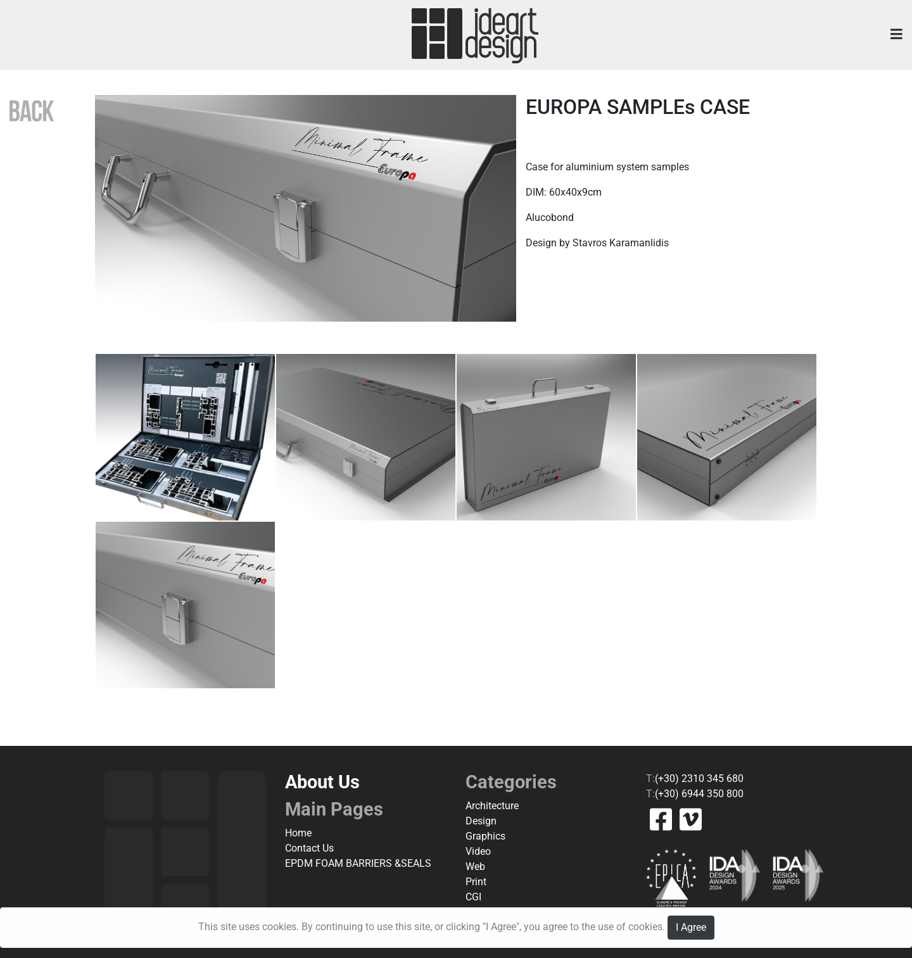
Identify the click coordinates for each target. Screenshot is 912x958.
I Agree (691, 927)
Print (476, 882)
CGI (473, 897)
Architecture (492, 806)
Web (475, 866)
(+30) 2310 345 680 (699, 778)
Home (298, 833)
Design (481, 821)
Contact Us (309, 848)
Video (478, 851)
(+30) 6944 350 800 (699, 794)
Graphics (485, 836)
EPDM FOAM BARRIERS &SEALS (358, 863)
